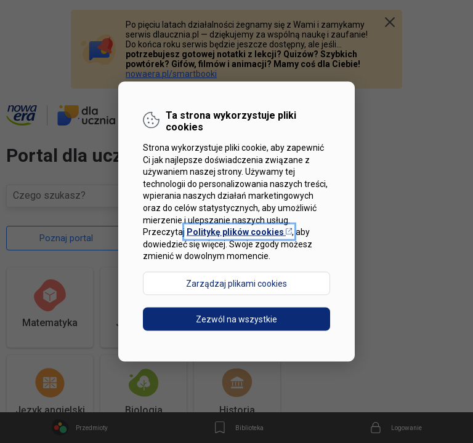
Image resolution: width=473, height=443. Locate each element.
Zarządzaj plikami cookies (236, 283)
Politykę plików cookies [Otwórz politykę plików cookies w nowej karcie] (239, 232)
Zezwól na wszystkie (236, 319)
